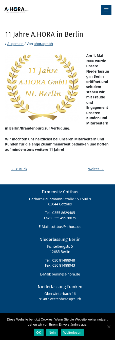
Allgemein (15, 43)
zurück (19, 168)
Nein (52, 332)
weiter (96, 168)
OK (38, 332)
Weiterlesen (72, 332)
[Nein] (108, 326)
